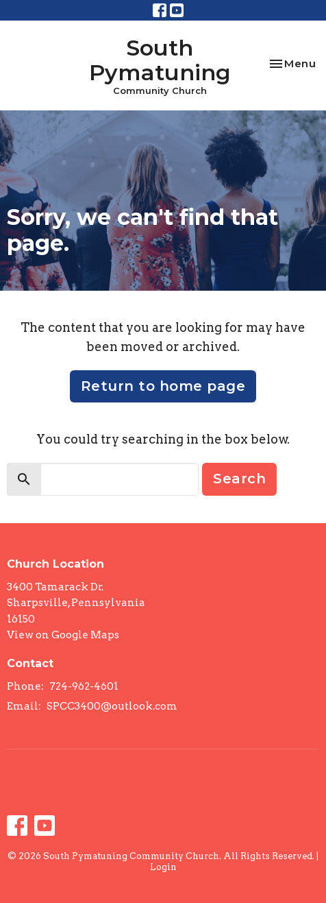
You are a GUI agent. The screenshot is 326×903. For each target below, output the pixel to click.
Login (163, 867)
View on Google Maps (63, 635)
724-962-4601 (83, 686)
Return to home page (163, 386)
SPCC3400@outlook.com (112, 706)
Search (239, 478)
